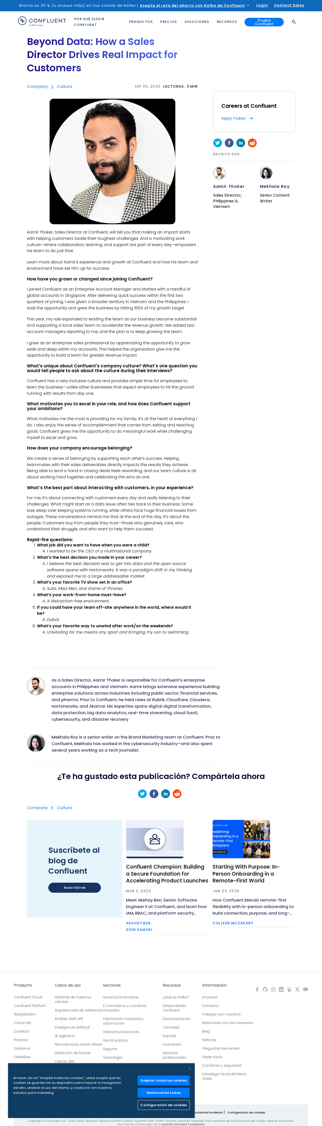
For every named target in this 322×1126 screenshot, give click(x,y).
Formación (172, 1044)
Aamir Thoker (229, 186)
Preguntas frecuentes (220, 1048)
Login (262, 5)
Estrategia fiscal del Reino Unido (224, 1076)
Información (214, 985)
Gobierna (22, 1048)
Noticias (209, 1039)
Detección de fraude (73, 1052)
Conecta (21, 1031)
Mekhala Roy (275, 186)
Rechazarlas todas (164, 1092)
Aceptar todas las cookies (163, 1080)
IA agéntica (65, 1035)
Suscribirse (75, 887)
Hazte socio (212, 1056)
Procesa (21, 1039)
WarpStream (25, 1014)
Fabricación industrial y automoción (123, 1021)
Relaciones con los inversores (227, 1022)
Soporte (169, 1035)
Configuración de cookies (246, 1112)
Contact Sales (289, 5)
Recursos (172, 985)
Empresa (210, 997)
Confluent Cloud (28, 997)
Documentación (177, 1018)
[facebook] (229, 142)
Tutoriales (171, 1027)
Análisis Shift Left (69, 1018)
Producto (23, 985)
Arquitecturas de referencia (79, 1010)
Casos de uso (68, 985)
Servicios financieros (120, 997)
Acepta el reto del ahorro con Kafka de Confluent (192, 5)
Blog (206, 1031)
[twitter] (217, 142)
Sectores (112, 985)
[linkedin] (240, 142)
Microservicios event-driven (79, 1044)
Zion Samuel (139, 930)
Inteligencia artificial (72, 1027)
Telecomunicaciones (121, 1031)
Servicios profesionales (174, 1055)
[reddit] (252, 142)
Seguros (110, 1048)
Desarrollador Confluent (174, 1008)
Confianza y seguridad (222, 1065)
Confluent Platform (30, 1005)
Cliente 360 (64, 1061)
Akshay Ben (138, 923)
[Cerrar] (189, 1068)
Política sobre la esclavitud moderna (196, 1112)
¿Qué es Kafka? (176, 997)
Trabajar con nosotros (221, 1014)
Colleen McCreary (233, 923)
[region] (101, 1090)
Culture (64, 86)
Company (37, 86)
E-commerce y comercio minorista (124, 1008)
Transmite (22, 1022)
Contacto (210, 1005)
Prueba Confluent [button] (264, 22)
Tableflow (22, 1056)
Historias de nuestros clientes (73, 999)
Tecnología (112, 1057)
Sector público (115, 1040)
